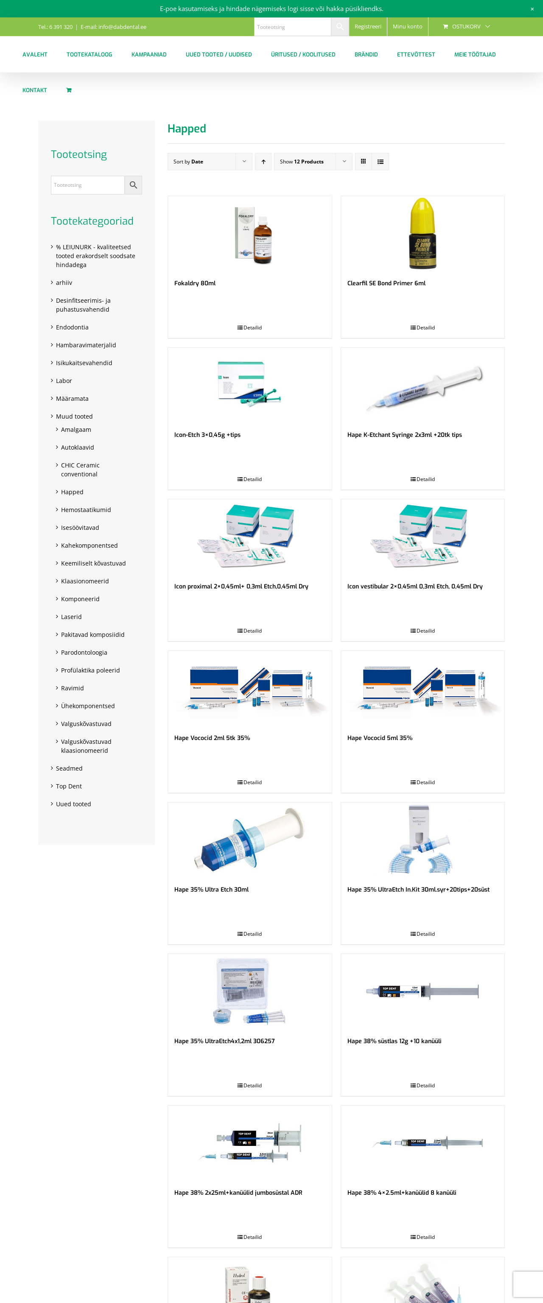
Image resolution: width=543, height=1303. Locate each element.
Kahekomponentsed (89, 545)
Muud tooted (74, 416)
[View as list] (380, 161)
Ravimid (72, 688)
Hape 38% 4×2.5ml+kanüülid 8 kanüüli (401, 1193)
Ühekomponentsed (88, 706)
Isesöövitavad (80, 527)
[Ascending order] (263, 161)
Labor (64, 381)
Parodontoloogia (84, 652)
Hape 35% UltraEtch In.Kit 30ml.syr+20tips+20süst (418, 890)
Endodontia (72, 327)
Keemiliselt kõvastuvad (93, 563)
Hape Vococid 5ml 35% (379, 738)
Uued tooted (73, 804)
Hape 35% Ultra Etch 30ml (211, 890)
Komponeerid (80, 599)
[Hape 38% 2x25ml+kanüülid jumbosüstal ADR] (249, 1143)
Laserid (71, 617)
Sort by (188, 161)
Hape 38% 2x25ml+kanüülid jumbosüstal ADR (238, 1193)
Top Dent (69, 786)
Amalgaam (76, 429)
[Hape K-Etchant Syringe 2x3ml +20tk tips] (422, 385)
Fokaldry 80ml (195, 283)
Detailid (253, 327)
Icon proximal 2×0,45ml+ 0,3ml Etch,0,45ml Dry (241, 587)
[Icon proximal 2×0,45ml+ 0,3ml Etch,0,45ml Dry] (249, 536)
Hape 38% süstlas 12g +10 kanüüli (394, 1041)
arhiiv (64, 283)
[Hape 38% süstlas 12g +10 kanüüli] (422, 991)
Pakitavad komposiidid (93, 634)
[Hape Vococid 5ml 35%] (422, 688)
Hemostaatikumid (86, 510)
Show (302, 161)
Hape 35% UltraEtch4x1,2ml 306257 (224, 1041)
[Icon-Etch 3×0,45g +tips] (249, 385)
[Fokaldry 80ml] (249, 233)
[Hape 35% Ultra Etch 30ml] (249, 839)
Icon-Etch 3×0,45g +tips (207, 435)
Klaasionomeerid (85, 581)
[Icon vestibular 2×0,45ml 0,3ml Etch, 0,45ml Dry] (422, 536)
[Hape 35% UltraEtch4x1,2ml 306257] (249, 991)
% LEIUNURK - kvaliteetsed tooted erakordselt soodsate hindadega (95, 256)
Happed (72, 492)
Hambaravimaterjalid (86, 345)
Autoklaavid (77, 447)
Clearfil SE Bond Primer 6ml (386, 283)
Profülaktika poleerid (90, 670)
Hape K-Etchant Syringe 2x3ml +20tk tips (404, 435)
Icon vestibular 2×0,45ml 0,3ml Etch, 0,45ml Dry (415, 587)
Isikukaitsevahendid (84, 363)
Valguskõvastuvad (86, 724)
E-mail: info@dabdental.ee (113, 27)
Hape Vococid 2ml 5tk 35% (212, 738)
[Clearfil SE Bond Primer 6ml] (422, 233)
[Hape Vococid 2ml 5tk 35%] (249, 688)
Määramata (72, 398)
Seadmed (69, 768)
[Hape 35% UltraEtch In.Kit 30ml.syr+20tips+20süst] (422, 839)
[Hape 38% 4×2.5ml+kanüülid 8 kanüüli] (422, 1143)
